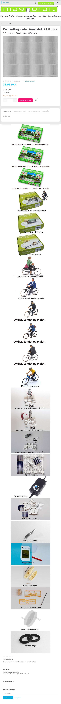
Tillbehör (45, 111)
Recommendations (34, 111)
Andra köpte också (20, 111)
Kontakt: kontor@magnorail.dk (11, 672)
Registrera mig (8, 698)
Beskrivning (7, 111)
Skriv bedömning (29, 81)
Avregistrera (18, 698)
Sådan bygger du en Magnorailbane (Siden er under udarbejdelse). (19, 661)
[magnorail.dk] (29, 9)
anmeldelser (16, 81)
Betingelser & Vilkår (8, 659)
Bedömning (6, 116)
